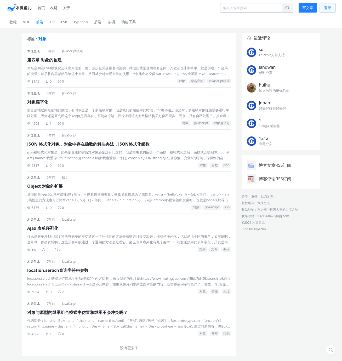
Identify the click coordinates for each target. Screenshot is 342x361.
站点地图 (267, 196)
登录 (327, 7)
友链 (54, 7)
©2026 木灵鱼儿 (253, 222)
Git (52, 21)
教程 (13, 21)
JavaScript (69, 93)
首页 (41, 7)
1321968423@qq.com (273, 216)
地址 (226, 291)
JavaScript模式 (72, 51)
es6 (227, 207)
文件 (214, 249)
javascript (201, 123)
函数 (215, 165)
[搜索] (330, 349)
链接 (215, 291)
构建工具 (128, 21)
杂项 (111, 21)
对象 (182, 81)
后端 (97, 21)
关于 (66, 7)
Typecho (80, 21)
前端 (39, 21)
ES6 (64, 21)
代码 (226, 333)
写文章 (307, 7)
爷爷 (215, 333)
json (226, 165)
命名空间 (197, 81)
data (226, 249)
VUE (26, 21)
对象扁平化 (222, 123)
